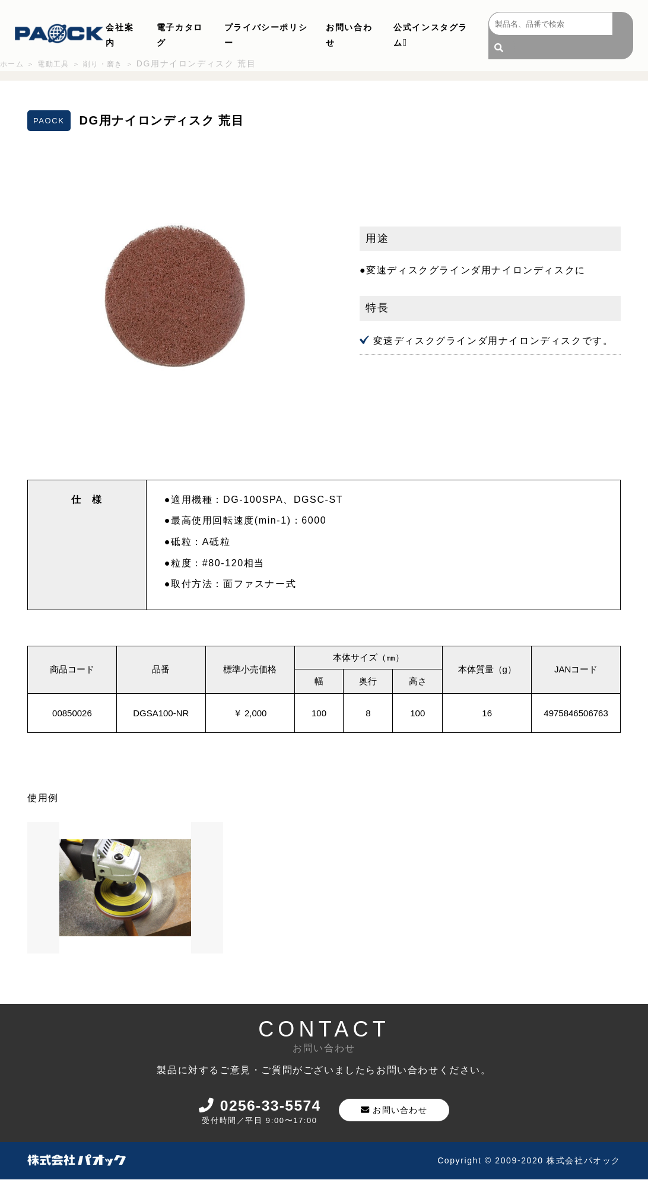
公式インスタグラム (430, 35)
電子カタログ (180, 35)
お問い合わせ (349, 35)
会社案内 (120, 35)
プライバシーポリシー (265, 35)
